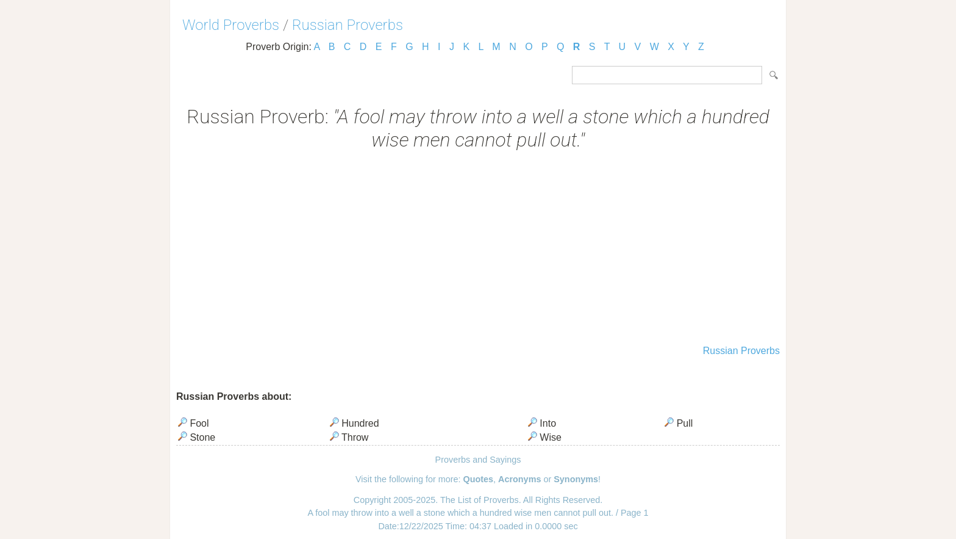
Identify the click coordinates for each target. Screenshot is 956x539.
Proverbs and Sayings (478, 460)
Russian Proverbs (347, 25)
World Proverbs (230, 25)
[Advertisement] (478, 249)
